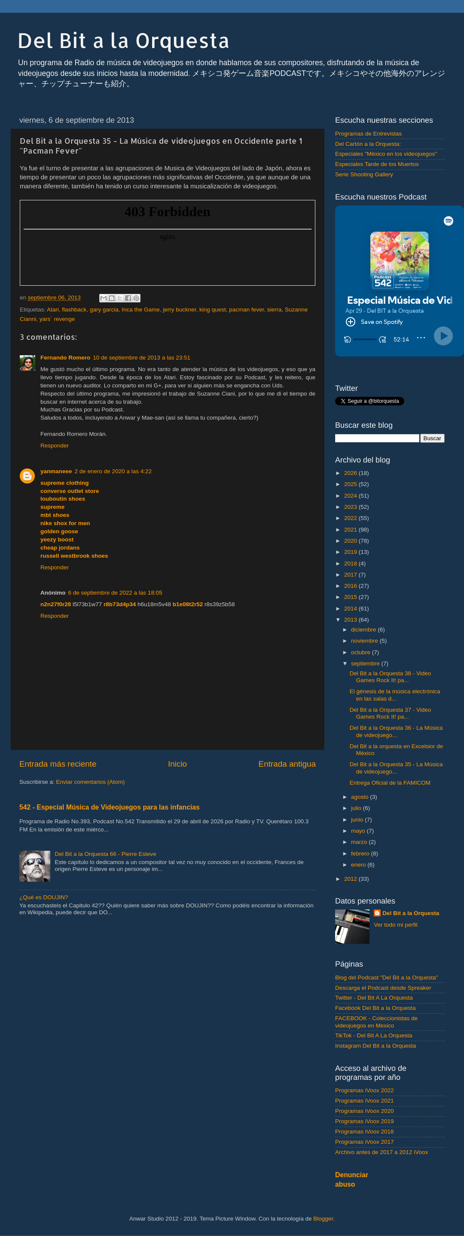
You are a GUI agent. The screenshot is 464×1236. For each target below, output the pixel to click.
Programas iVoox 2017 (364, 1142)
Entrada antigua (287, 763)
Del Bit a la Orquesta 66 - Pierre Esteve (105, 854)
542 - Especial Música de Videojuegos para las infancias (109, 807)
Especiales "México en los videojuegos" (386, 154)
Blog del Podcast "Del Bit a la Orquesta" (386, 977)
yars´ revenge (57, 319)
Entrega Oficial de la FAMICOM (390, 783)
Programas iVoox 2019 (364, 1121)
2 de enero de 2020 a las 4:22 (113, 471)
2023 (351, 507)
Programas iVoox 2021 (364, 1100)
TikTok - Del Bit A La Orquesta (373, 1035)
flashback (74, 309)
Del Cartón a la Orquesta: (368, 144)
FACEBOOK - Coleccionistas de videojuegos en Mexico (376, 1021)
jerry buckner (179, 309)
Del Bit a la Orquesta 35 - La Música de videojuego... (396, 767)
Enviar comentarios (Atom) (90, 782)
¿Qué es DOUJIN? (43, 897)
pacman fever (246, 309)
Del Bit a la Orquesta (123, 40)
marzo (360, 842)
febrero (361, 853)
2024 (351, 496)
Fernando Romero (65, 357)
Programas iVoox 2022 (364, 1090)
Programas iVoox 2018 (364, 1131)
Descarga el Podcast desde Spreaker (383, 988)
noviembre (365, 641)
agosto (360, 797)
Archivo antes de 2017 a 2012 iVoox (381, 1152)
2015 (351, 597)
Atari (53, 309)
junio (358, 819)
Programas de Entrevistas (368, 133)
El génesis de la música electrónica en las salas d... (395, 694)
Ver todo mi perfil (395, 925)
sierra (274, 309)
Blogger (323, 1218)
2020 (351, 541)
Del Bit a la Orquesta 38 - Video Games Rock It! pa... (390, 676)
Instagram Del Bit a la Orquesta (375, 1046)
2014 (351, 608)
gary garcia (104, 309)
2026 (351, 473)
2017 (351, 574)
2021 (351, 529)
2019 (351, 552)
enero (359, 864)
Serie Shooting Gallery (364, 174)
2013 (351, 619)
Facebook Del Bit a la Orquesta (375, 1008)
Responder (54, 445)
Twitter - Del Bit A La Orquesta (374, 997)
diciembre (364, 629)
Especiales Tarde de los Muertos (377, 164)
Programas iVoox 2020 (364, 1111)
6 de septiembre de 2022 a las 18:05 (115, 592)
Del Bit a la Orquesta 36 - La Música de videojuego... (396, 731)
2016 (351, 586)
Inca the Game (141, 309)
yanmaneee (56, 471)
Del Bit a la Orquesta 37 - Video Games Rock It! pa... (390, 713)
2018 (351, 563)
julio (357, 808)
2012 (351, 879)
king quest (212, 309)
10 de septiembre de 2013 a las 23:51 (141, 357)
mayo (359, 831)
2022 (351, 518)
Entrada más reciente (58, 763)
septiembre (366, 663)
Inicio (177, 763)
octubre (361, 652)
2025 (351, 484)
